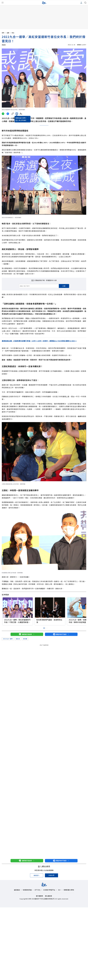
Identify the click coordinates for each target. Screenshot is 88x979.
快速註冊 (51, 875)
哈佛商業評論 (27, 890)
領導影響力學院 (69, 890)
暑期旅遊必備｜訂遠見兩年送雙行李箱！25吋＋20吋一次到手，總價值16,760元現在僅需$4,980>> (39, 341)
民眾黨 (25, 639)
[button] (83, 607)
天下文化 (37, 890)
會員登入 (37, 875)
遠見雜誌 (17, 890)
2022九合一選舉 (7, 639)
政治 (13, 33)
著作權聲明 (39, 896)
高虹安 (18, 639)
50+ (59, 890)
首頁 (4, 33)
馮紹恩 (4, 45)
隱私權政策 (48, 896)
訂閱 (63, 286)
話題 (9, 33)
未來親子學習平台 (49, 890)
